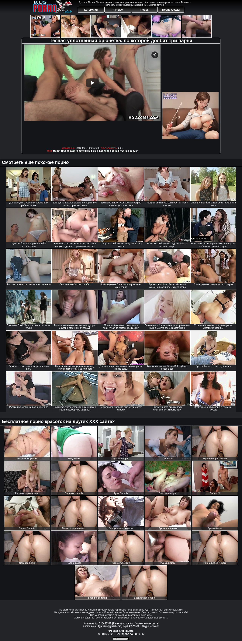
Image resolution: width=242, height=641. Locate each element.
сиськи (134, 150)
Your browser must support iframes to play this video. (92, 94)
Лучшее (118, 9)
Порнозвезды (171, 9)
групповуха (68, 150)
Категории (91, 9)
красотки (81, 150)
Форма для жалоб (120, 630)
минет (56, 150)
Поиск (144, 9)
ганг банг (92, 150)
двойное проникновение (114, 150)
